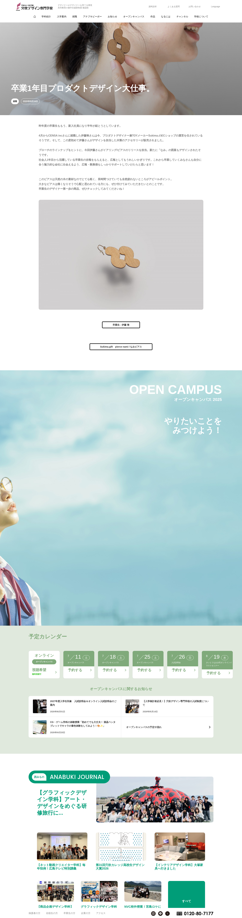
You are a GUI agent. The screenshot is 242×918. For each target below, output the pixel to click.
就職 (15, 101)
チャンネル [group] (182, 16)
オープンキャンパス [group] (133, 16)
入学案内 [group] (61, 16)
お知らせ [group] (112, 16)
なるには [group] (165, 16)
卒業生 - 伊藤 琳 (121, 325)
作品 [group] (152, 16)
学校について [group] (201, 16)
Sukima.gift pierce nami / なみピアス (121, 346)
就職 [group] (74, 16)
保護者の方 (34, 913)
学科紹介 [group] (46, 16)
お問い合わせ (195, 6)
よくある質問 (174, 6)
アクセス (101, 913)
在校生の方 (52, 913)
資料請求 (153, 6)
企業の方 (85, 913)
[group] (34, 16)
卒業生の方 (69, 913)
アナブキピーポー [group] (92, 16)
